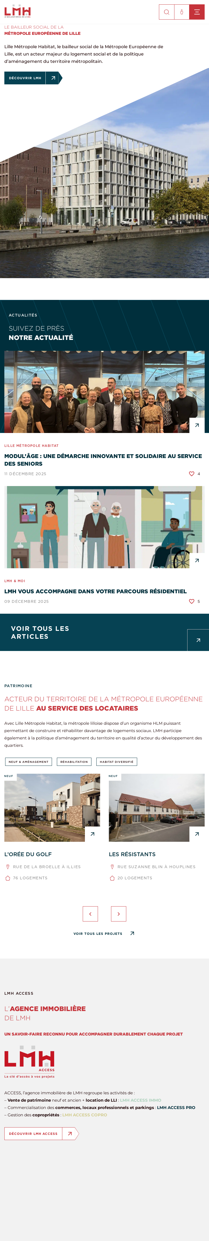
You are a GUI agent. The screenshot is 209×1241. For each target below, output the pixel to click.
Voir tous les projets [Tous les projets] (97, 933)
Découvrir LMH (27, 78)
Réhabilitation (74, 761)
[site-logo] (17, 16)
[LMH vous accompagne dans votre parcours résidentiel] (104, 527)
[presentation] (90, 913)
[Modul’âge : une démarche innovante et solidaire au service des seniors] (104, 392)
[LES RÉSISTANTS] (157, 808)
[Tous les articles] (104, 632)
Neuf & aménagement (28, 761)
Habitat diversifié (117, 761)
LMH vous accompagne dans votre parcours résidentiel (95, 591)
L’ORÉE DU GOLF (28, 854)
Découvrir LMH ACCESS (35, 1133)
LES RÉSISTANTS (132, 854)
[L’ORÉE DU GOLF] (52, 808)
